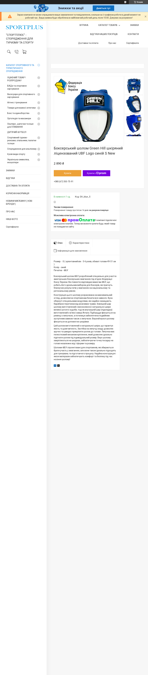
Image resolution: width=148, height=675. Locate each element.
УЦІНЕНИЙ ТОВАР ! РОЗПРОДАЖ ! (16, 79)
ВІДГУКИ (10, 178)
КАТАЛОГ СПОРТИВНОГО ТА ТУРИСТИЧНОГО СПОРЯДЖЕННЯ (20, 68)
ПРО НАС (10, 211)
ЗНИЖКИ (10, 170)
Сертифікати (12, 227)
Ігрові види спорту (16, 154)
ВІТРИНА (84, 25)
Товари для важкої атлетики (21, 108)
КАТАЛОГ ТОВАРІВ (108, 25)
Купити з (96, 173)
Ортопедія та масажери (19, 118)
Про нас (112, 43)
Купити (67, 173)
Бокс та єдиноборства (18, 113)
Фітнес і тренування (17, 102)
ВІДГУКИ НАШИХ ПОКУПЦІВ (104, 34)
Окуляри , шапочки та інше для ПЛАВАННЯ (20, 125)
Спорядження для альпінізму (22, 149)
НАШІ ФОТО (12, 219)
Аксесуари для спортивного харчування (21, 95)
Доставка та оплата (88, 43)
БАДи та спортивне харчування (17, 87)
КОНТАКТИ (133, 34)
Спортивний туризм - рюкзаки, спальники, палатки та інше (21, 140)
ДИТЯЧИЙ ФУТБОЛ (16, 132)
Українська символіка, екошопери (18, 161)
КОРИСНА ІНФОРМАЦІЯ (17, 193)
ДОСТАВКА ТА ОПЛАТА (18, 186)
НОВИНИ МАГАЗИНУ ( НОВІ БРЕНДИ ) (19, 202)
